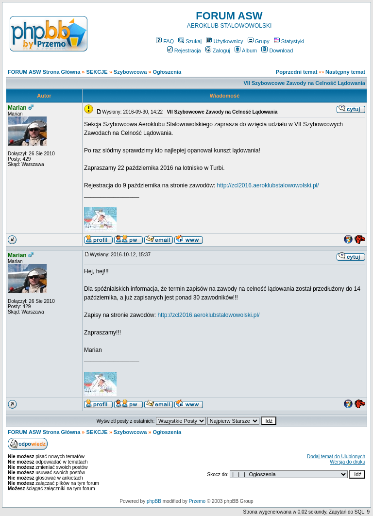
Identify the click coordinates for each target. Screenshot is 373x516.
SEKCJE (97, 72)
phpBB (154, 501)
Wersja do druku (347, 462)
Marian (17, 107)
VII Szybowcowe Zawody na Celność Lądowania (304, 83)
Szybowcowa (130, 72)
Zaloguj (217, 50)
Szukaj (190, 41)
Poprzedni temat (297, 72)
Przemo (197, 501)
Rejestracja (184, 50)
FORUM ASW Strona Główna (44, 72)
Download (277, 50)
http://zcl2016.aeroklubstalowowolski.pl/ (268, 185)
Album (246, 50)
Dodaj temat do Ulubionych (336, 456)
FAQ (165, 41)
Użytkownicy (224, 41)
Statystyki (289, 41)
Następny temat (345, 72)
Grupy (259, 41)
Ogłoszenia (167, 72)
